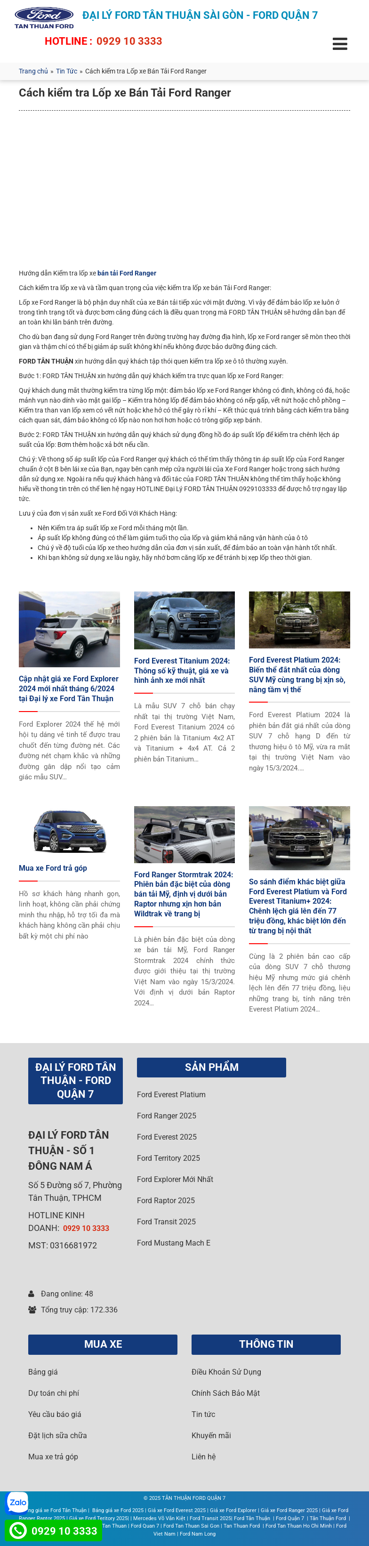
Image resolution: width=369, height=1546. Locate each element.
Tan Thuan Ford (242, 1526)
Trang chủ (33, 71)
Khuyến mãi (211, 1435)
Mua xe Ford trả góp (53, 868)
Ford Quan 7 (145, 1526)
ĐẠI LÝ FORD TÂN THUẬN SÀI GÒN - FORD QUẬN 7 (200, 15)
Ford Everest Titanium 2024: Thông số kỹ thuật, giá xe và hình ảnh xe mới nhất (182, 670)
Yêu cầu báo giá (54, 1414)
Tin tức (203, 1414)
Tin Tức (66, 71)
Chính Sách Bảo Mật (226, 1393)
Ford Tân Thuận (253, 1518)
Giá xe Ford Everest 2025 (177, 1510)
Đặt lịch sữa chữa (57, 1435)
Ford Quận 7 (290, 1518)
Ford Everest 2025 (167, 1137)
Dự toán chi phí (53, 1393)
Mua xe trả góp (53, 1456)
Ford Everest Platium (171, 1094)
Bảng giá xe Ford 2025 (118, 1510)
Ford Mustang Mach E (173, 1242)
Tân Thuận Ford (328, 1518)
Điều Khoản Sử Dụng (226, 1372)
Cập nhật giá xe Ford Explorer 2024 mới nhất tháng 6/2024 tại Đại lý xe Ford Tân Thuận (69, 688)
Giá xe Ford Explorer (233, 1510)
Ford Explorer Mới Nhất (175, 1179)
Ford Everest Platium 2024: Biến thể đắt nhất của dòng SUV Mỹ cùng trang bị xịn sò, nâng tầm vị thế (297, 675)
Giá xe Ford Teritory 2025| (99, 1518)
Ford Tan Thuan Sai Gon (191, 1526)
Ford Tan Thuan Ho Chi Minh (298, 1526)
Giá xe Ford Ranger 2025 (289, 1510)
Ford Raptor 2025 (166, 1200)
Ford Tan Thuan (108, 1526)
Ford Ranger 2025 (166, 1115)
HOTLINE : (68, 41)
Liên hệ (204, 1456)
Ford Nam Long (198, 1534)
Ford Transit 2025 (166, 1221)
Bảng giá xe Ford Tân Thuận (54, 1510)
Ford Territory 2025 (168, 1158)
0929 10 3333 (129, 41)
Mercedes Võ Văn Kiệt (159, 1518)
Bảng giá (43, 1372)
